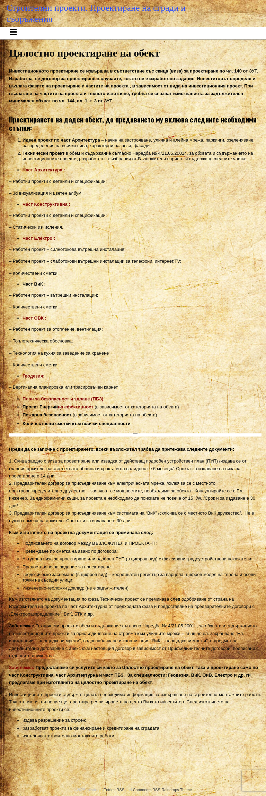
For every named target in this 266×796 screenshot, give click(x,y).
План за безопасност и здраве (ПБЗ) (63, 398)
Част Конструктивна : (46, 204)
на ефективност (75, 406)
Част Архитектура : (44, 169)
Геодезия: (34, 376)
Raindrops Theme (176, 790)
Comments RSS (146, 790)
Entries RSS (114, 790)
